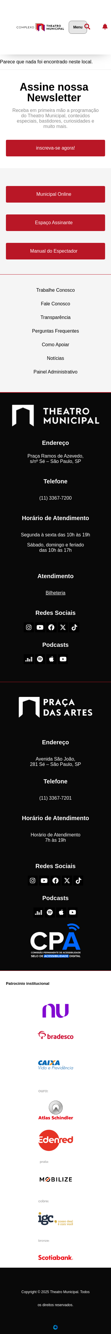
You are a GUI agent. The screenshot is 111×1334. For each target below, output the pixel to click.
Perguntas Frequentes (55, 331)
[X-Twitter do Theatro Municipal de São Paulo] (63, 627)
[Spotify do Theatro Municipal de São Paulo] (40, 659)
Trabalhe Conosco (55, 290)
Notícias (55, 358)
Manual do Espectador (54, 251)
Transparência (56, 317)
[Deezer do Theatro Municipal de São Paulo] (29, 659)
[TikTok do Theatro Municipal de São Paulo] (74, 627)
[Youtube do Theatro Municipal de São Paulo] (40, 627)
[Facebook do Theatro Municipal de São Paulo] (51, 627)
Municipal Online (53, 194)
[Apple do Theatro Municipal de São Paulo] (51, 659)
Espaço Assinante (54, 222)
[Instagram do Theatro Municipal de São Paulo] (29, 627)
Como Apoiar (55, 344)
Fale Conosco (55, 303)
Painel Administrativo (55, 371)
